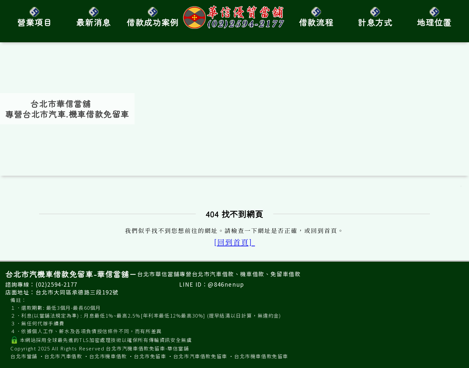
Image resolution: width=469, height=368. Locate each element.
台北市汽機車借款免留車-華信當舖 (147, 348)
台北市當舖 (23, 356)
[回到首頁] (234, 242)
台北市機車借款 (108, 356)
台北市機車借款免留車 (261, 356)
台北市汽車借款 (63, 356)
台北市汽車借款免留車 (200, 356)
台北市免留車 (150, 356)
